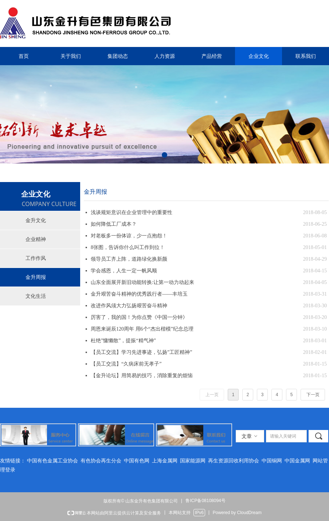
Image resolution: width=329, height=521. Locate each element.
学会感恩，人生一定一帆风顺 (124, 270)
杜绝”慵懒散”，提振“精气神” (123, 340)
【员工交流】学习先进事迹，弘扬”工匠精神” (141, 352)
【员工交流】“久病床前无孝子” (126, 364)
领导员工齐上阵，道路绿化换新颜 (129, 259)
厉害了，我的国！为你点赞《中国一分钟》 (139, 317)
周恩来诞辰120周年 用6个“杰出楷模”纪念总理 (142, 329)
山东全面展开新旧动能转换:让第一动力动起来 (142, 282)
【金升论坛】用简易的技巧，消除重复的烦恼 (142, 375)
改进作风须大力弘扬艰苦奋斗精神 (129, 305)
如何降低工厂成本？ (114, 224)
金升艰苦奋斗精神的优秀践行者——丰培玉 (139, 294)
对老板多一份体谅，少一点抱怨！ (129, 235)
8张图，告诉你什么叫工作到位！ (128, 247)
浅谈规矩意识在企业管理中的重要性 (131, 212)
